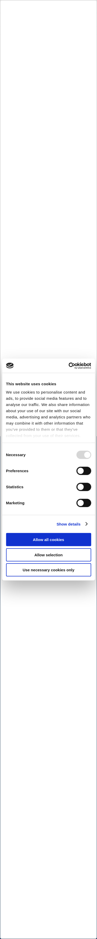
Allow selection (48, 554)
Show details (69, 524)
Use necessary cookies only (48, 570)
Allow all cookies (48, 539)
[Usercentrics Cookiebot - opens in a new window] (69, 365)
